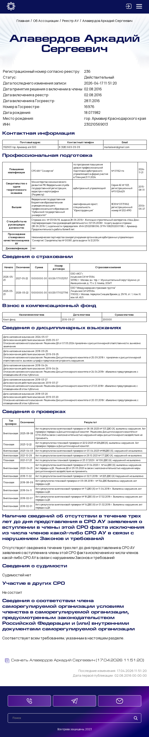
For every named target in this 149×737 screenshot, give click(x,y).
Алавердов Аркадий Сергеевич (107, 20)
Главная (23, 20)
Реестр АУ (70, 20)
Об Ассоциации (46, 20)
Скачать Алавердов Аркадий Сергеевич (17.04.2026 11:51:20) (74, 660)
